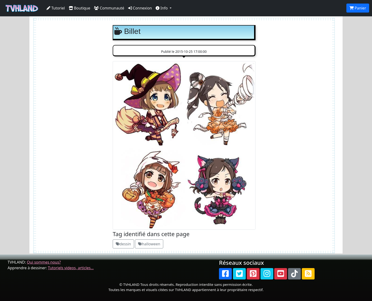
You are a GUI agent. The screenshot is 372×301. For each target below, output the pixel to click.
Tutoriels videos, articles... (71, 267)
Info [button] (162, 8)
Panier (357, 8)
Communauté (109, 8)
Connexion (140, 8)
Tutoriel (55, 8)
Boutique (79, 8)
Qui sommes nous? (44, 262)
